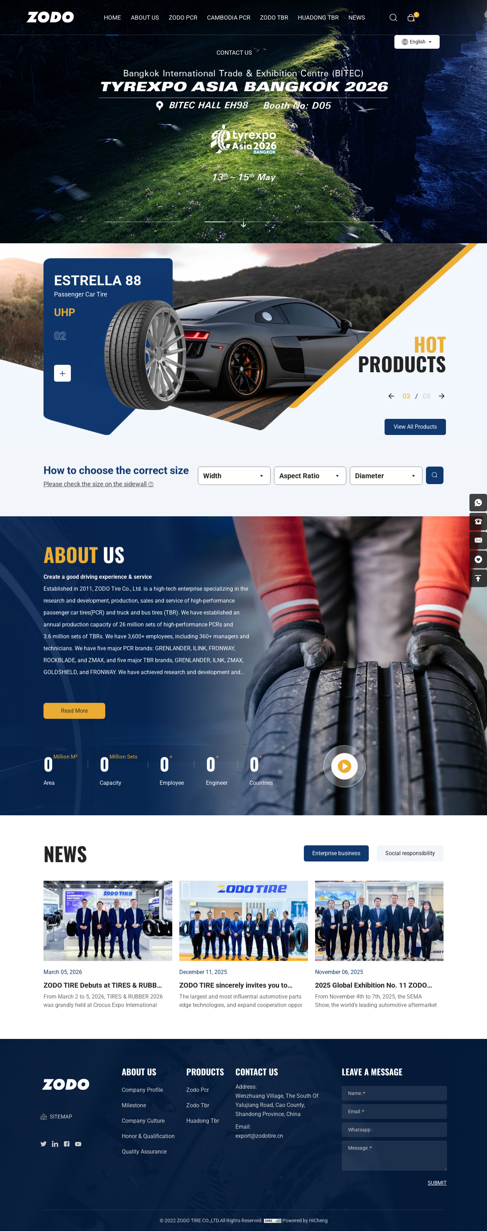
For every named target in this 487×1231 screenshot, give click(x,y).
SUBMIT (437, 1183)
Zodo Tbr (197, 1105)
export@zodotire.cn (259, 1136)
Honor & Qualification (148, 1136)
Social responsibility (410, 877)
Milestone (134, 1105)
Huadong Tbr (202, 1120)
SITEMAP (56, 1117)
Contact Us (234, 52)
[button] (142, 213)
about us (145, 17)
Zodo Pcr (197, 1090)
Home (112, 17)
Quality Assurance (144, 1151)
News (356, 17)
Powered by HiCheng (305, 1220)
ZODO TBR (274, 17)
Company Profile (142, 1090)
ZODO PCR (183, 17)
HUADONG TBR (318, 17)
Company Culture (143, 1120)
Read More (74, 713)
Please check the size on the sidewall (99, 487)
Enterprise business (336, 877)
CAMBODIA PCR (228, 17)
